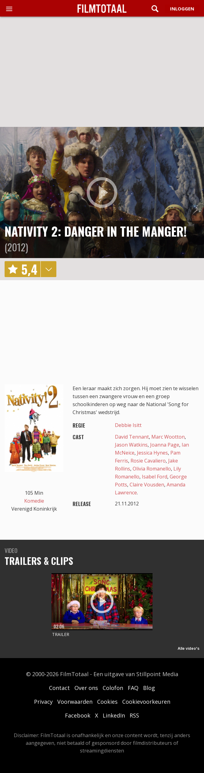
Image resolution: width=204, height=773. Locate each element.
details (48, 269)
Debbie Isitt (128, 425)
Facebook (77, 715)
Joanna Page (164, 444)
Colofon (113, 687)
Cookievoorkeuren (146, 701)
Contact (59, 687)
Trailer (60, 634)
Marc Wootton (168, 436)
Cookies (107, 701)
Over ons (86, 687)
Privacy (43, 701)
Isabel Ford (154, 476)
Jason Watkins (131, 444)
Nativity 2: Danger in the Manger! (96, 231)
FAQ (133, 687)
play (102, 192)
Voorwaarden (75, 701)
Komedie (34, 500)
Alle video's (188, 648)
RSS (134, 715)
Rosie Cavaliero (148, 460)
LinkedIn (114, 715)
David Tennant (132, 436)
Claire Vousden (147, 484)
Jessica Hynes (152, 452)
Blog (149, 687)
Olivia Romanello (152, 468)
